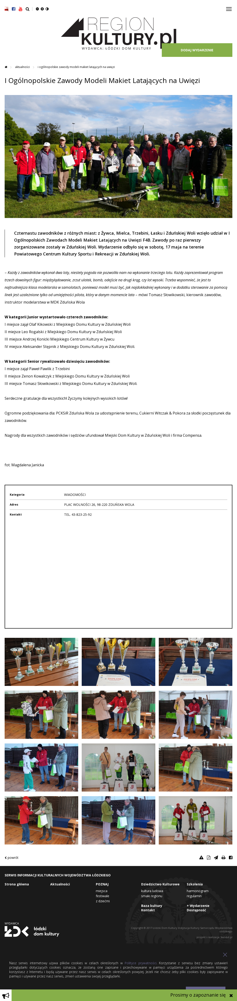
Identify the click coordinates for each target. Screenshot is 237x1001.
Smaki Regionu (151, 896)
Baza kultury (151, 905)
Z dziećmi (103, 901)
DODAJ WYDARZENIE (197, 50)
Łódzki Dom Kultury (32, 931)
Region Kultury (118, 33)
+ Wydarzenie (198, 905)
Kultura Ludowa (152, 891)
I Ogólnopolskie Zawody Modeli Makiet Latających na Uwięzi (76, 67)
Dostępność (196, 910)
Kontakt (148, 910)
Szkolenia (195, 884)
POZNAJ (102, 884)
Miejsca (101, 891)
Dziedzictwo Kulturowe (160, 884)
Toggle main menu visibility (229, 7)
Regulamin (194, 896)
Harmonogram (198, 891)
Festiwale (102, 896)
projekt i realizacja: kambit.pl (214, 937)
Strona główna (17, 884)
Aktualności (23, 67)
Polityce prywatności (140, 963)
